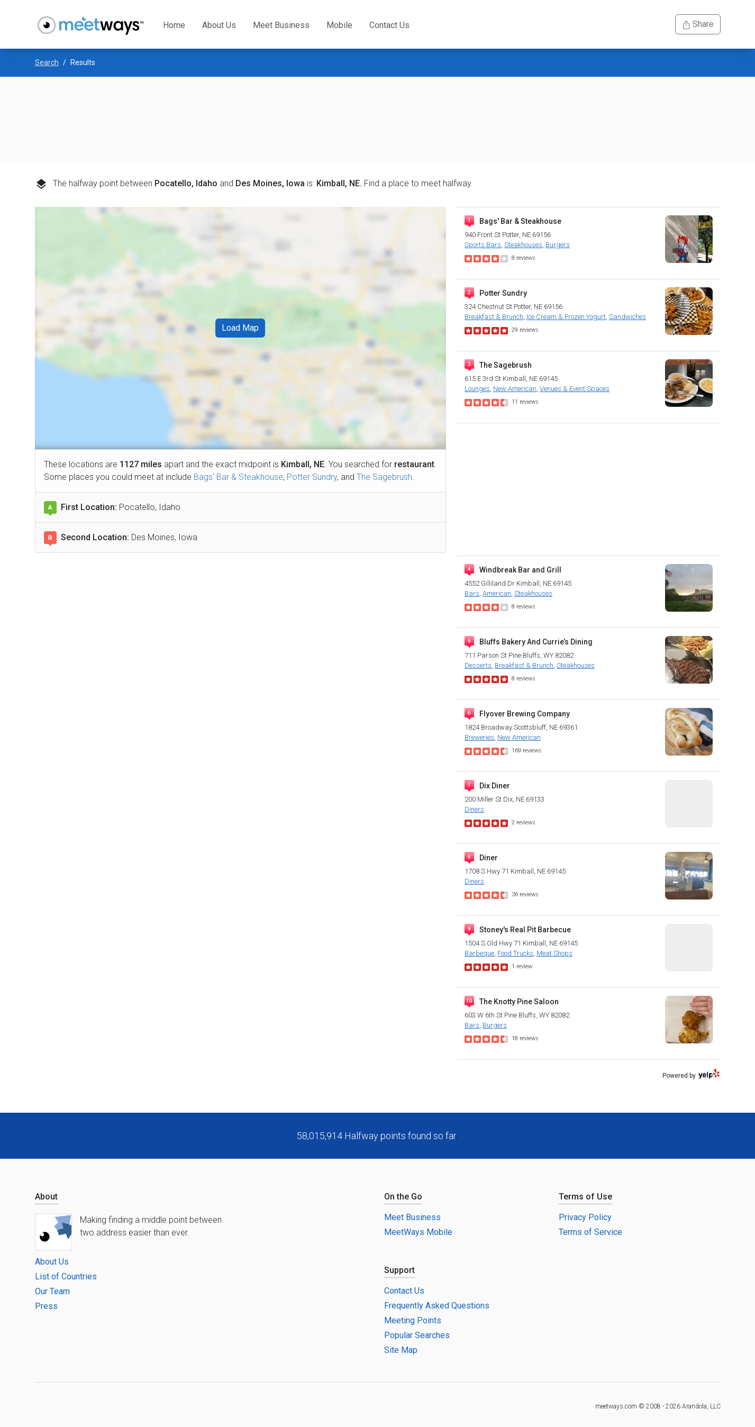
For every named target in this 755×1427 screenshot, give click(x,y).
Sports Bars (483, 245)
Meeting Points (412, 1320)
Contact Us (389, 25)
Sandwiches (627, 317)
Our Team (52, 1291)
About (46, 1197)
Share (698, 24)
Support (399, 1270)
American (497, 593)
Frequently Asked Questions (436, 1306)
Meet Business (281, 25)
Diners (474, 809)
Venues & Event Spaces (575, 389)
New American (514, 389)
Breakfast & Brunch (494, 317)
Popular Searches (417, 1335)
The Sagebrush (384, 477)
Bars (472, 593)
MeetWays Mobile (418, 1232)
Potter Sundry (312, 477)
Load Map (240, 328)
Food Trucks (515, 953)
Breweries (479, 737)
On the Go (403, 1197)
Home (174, 25)
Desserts (478, 665)
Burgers (557, 245)
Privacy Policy (585, 1217)
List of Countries (66, 1276)
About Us (219, 25)
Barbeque (479, 953)
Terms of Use (585, 1197)
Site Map (400, 1350)
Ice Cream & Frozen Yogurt (566, 317)
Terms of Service (590, 1232)
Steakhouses (523, 245)
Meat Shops (554, 953)
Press (46, 1306)
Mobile (339, 25)
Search (47, 62)
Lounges (477, 389)
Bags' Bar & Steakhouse (238, 477)
